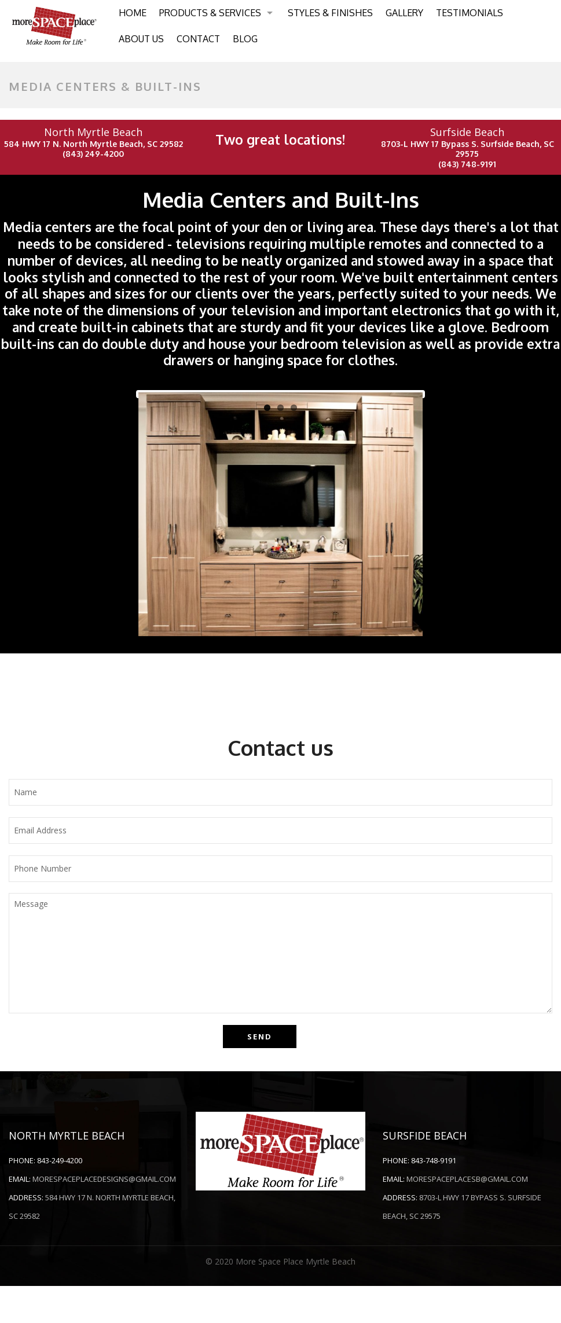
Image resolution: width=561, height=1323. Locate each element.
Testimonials (469, 13)
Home (132, 13)
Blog (245, 39)
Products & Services (210, 13)
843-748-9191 (433, 1197)
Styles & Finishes (330, 13)
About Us (141, 39)
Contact (198, 39)
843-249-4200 (59, 1197)
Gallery (404, 13)
